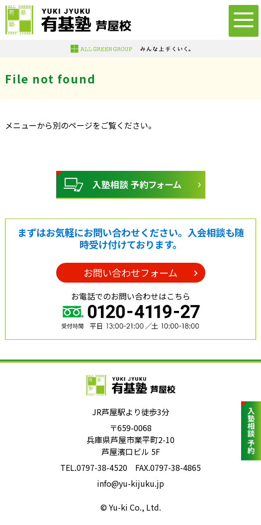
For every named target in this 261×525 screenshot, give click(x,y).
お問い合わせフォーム (130, 273)
